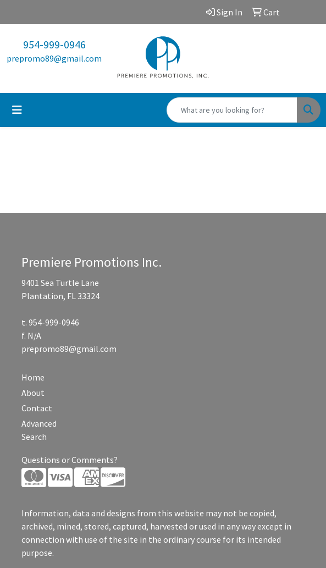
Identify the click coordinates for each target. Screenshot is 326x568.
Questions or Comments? (69, 459)
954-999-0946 (54, 44)
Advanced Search (39, 430)
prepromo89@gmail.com (54, 58)
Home (33, 377)
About (33, 392)
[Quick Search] (232, 110)
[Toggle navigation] (17, 110)
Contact (36, 407)
